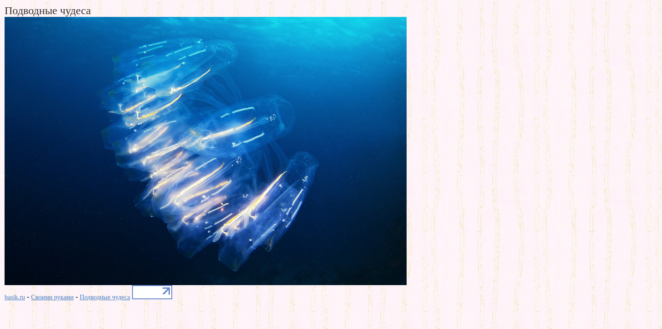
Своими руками (52, 297)
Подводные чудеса (105, 297)
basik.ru (15, 297)
